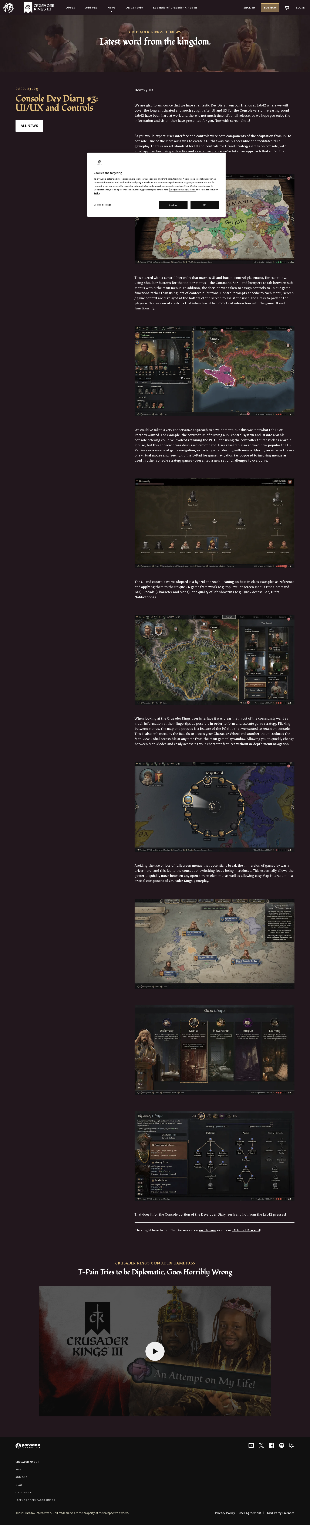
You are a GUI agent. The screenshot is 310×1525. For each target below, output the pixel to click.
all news (29, 126)
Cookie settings (102, 204)
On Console (24, 1492)
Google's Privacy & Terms (182, 189)
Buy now (270, 7)
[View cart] (287, 7)
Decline (173, 204)
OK (204, 204)
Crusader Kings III (28, 1461)
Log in (300, 7)
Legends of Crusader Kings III (36, 1500)
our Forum (207, 1230)
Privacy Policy (225, 1513)
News (19, 1484)
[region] (156, 185)
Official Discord (246, 1230)
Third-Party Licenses (279, 1513)
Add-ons (21, 1477)
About (20, 1469)
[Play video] (155, 1351)
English (249, 7)
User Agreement (250, 1513)
